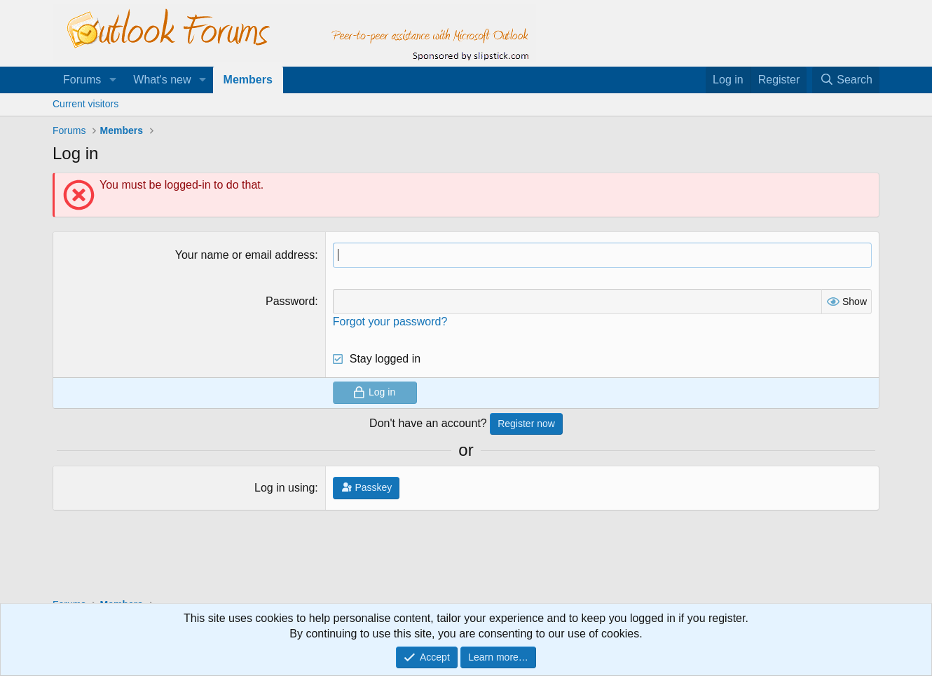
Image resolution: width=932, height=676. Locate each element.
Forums (82, 80)
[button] (112, 80)
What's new (162, 80)
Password (290, 301)
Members (248, 80)
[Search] (845, 80)
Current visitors (85, 103)
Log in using (284, 488)
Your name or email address (245, 255)
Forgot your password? (390, 321)
